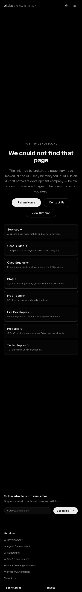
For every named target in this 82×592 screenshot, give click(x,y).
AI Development (13, 540)
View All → (10, 578)
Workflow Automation (17, 571)
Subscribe (65, 511)
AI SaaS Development (16, 559)
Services (9, 533)
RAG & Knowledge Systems (20, 565)
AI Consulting (12, 552)
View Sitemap (41, 213)
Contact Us (57, 202)
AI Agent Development (17, 546)
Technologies (12, 587)
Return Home (26, 202)
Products (49, 587)
